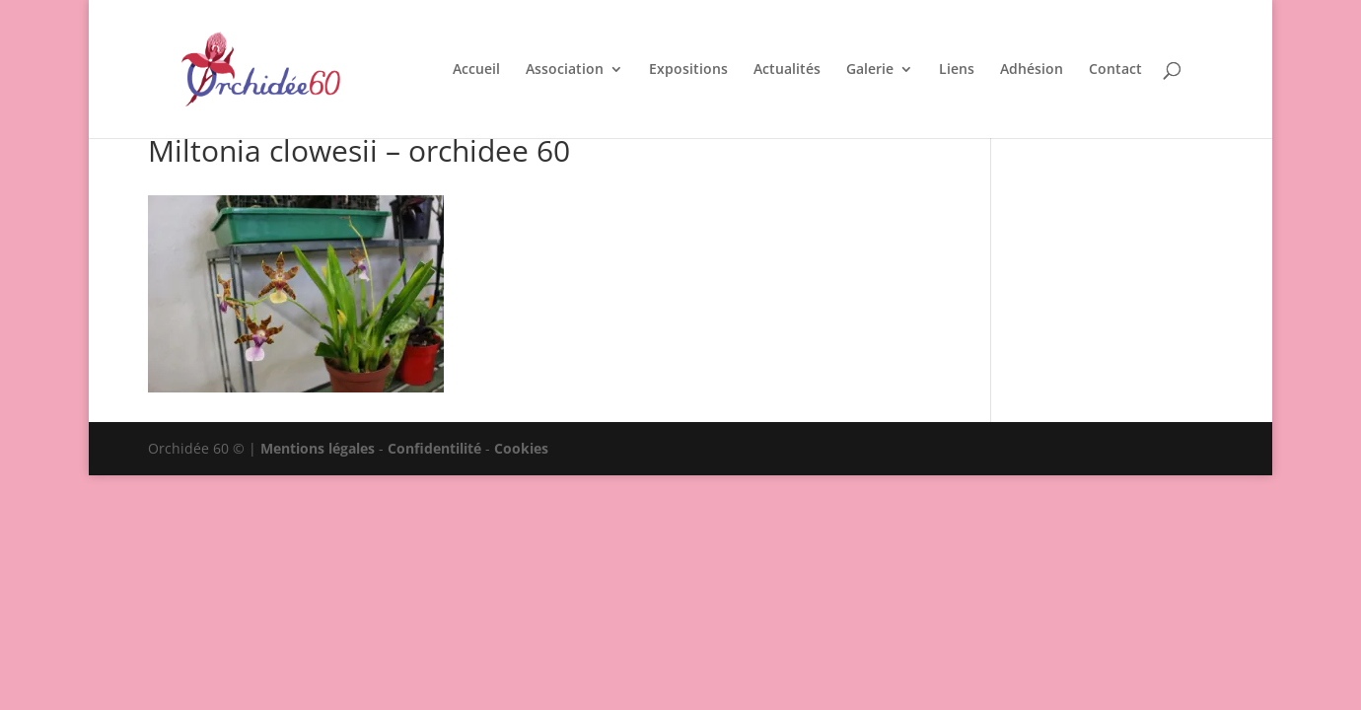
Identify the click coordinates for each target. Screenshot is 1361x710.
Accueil (476, 70)
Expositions (688, 70)
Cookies (521, 448)
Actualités (787, 70)
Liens (956, 70)
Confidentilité (434, 448)
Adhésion (1031, 70)
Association (565, 70)
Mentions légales (317, 448)
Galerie (870, 70)
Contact (1115, 70)
